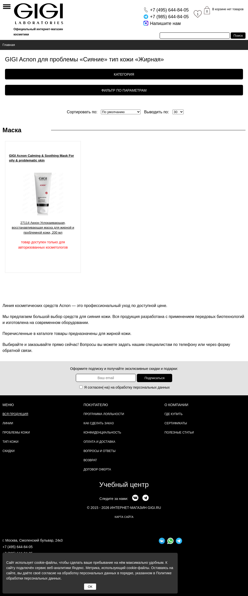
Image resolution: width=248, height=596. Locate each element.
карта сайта (124, 516)
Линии (8, 423)
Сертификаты (175, 423)
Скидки (9, 451)
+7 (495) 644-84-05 (18, 547)
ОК (90, 587)
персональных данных (151, 387)
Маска (12, 130)
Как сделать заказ (99, 423)
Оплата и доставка (99, 442)
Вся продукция (15, 414)
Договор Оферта (97, 469)
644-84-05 (169, 9)
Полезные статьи (179, 432)
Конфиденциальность (102, 432)
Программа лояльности (104, 414)
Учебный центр (124, 484)
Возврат (90, 460)
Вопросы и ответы (100, 451)
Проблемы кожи (16, 432)
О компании (176, 405)
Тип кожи (11, 442)
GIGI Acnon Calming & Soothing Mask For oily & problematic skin (41, 158)
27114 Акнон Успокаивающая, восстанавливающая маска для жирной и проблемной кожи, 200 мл (43, 227)
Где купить (173, 414)
